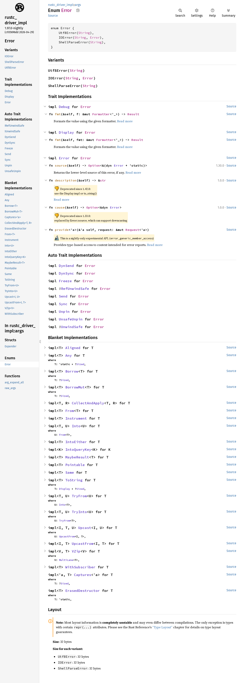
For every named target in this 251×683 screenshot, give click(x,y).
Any (68, 355)
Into (76, 426)
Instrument (76, 418)
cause (60, 207)
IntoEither (76, 442)
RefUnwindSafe (75, 288)
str (103, 180)
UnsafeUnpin (71, 319)
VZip (76, 551)
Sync (63, 304)
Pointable (75, 465)
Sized (80, 364)
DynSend (66, 265)
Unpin (64, 311)
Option (94, 165)
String (84, 33)
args (78, 5)
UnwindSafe (72, 327)
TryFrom (79, 496)
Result (133, 114)
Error (95, 37)
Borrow (71, 371)
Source (53, 15)
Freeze (65, 281)
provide (62, 230)
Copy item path (78, 10)
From (69, 410)
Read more (125, 121)
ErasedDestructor (82, 590)
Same (69, 472)
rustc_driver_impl (60, 5)
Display (66, 132)
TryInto (79, 512)
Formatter (101, 114)
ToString (74, 480)
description (65, 180)
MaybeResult (77, 457)
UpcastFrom (67, 536)
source (61, 165)
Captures (82, 574)
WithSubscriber (80, 567)
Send (63, 296)
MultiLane (66, 560)
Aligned (72, 348)
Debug (64, 106)
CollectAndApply (88, 403)
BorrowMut (75, 387)
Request (132, 230)
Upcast (84, 527)
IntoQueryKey (78, 449)
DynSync (66, 273)
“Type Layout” (162, 627)
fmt (58, 114)
